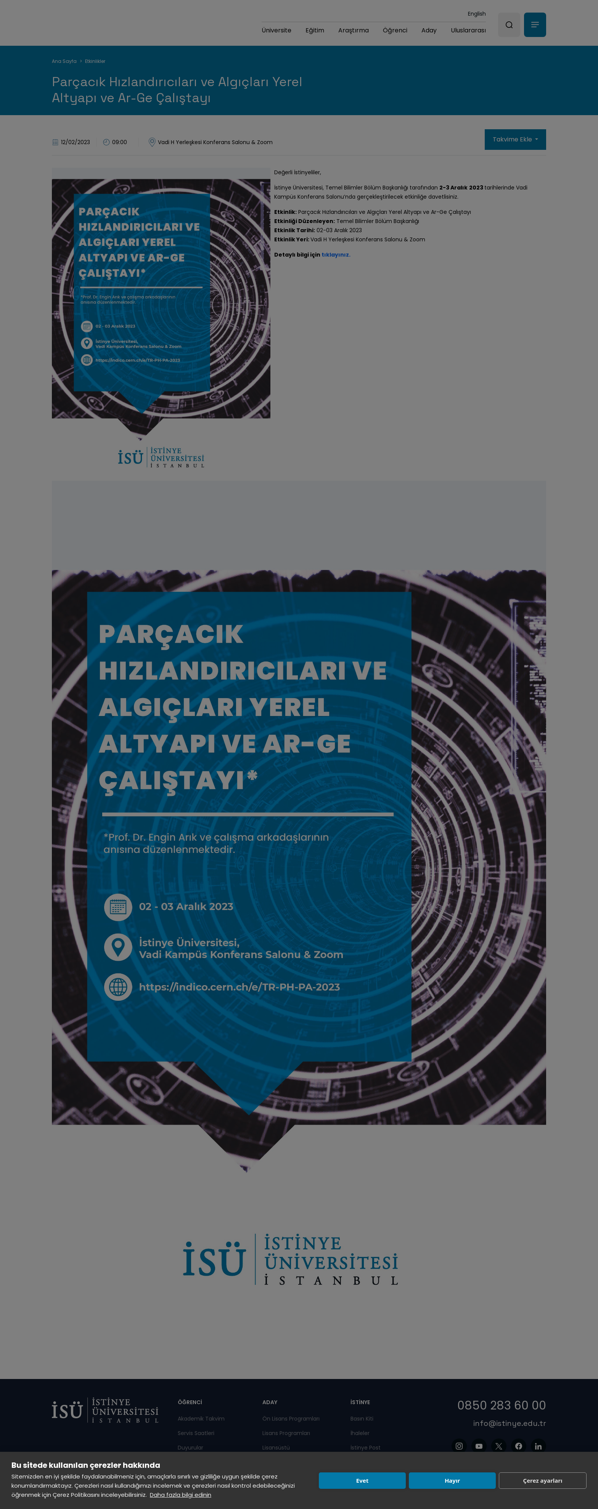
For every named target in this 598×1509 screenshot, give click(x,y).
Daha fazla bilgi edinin (180, 1495)
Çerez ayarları (543, 1480)
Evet (362, 1480)
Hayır (452, 1480)
